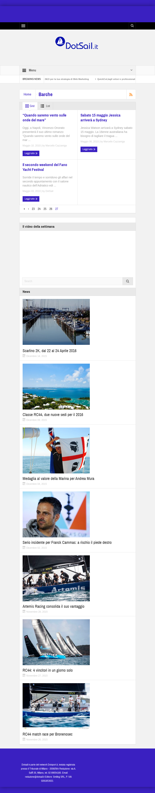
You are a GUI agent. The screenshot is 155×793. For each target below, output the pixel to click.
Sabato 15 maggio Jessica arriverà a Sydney (100, 117)
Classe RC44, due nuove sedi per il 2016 (53, 415)
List (44, 106)
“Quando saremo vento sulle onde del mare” (44, 117)
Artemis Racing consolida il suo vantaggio (53, 606)
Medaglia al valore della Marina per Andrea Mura (58, 479)
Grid (29, 106)
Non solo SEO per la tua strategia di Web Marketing (65, 79)
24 (39, 209)
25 (45, 209)
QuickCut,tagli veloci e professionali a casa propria (127, 79)
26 (50, 209)
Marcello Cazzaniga (56, 145)
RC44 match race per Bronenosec (47, 734)
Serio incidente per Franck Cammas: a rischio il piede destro (67, 542)
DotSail (49, 191)
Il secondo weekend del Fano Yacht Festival (45, 167)
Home (27, 94)
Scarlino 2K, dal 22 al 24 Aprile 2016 (49, 351)
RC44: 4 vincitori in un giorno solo (48, 670)
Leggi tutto (31, 153)
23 (33, 209)
